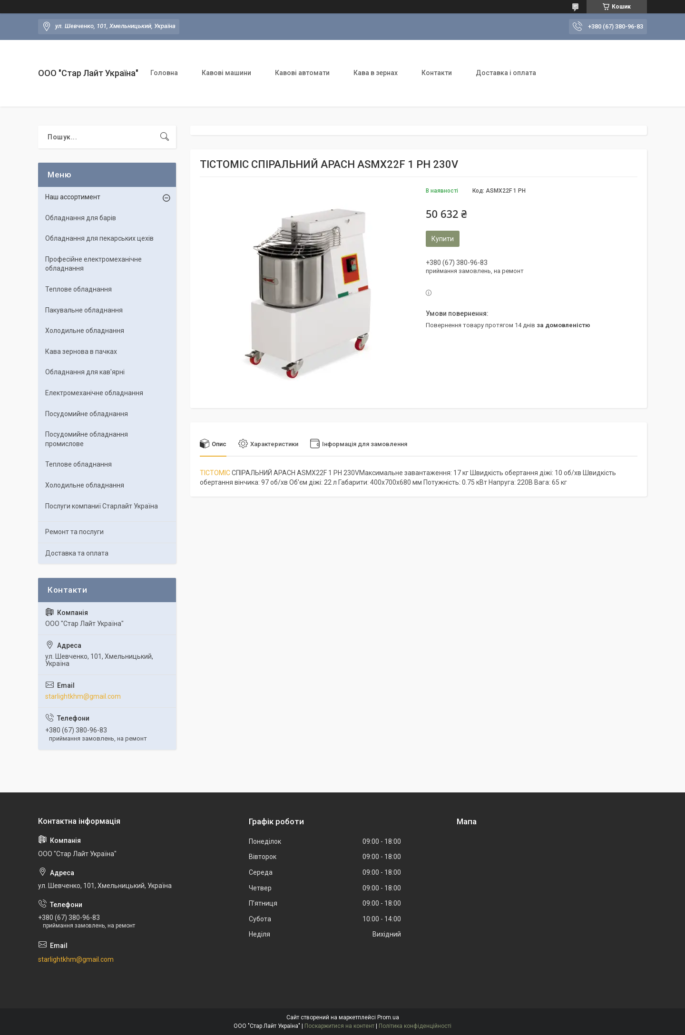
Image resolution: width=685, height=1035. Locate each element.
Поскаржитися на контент (339, 1026)
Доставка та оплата (76, 553)
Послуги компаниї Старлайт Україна (101, 506)
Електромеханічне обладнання (94, 393)
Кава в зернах (375, 73)
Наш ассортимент (72, 197)
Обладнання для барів (80, 218)
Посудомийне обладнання (86, 414)
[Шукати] (164, 137)
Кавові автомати (302, 73)
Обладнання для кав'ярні (85, 372)
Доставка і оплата (506, 73)
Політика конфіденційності (415, 1026)
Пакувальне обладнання (84, 310)
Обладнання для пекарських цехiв (99, 238)
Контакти (436, 73)
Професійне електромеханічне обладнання (93, 264)
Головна (164, 73)
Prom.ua (388, 1017)
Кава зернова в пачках (81, 351)
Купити (442, 239)
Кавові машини (226, 73)
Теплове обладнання (78, 289)
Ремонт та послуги (74, 532)
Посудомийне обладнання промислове (86, 439)
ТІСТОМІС (215, 473)
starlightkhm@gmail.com (83, 696)
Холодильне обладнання (84, 330)
